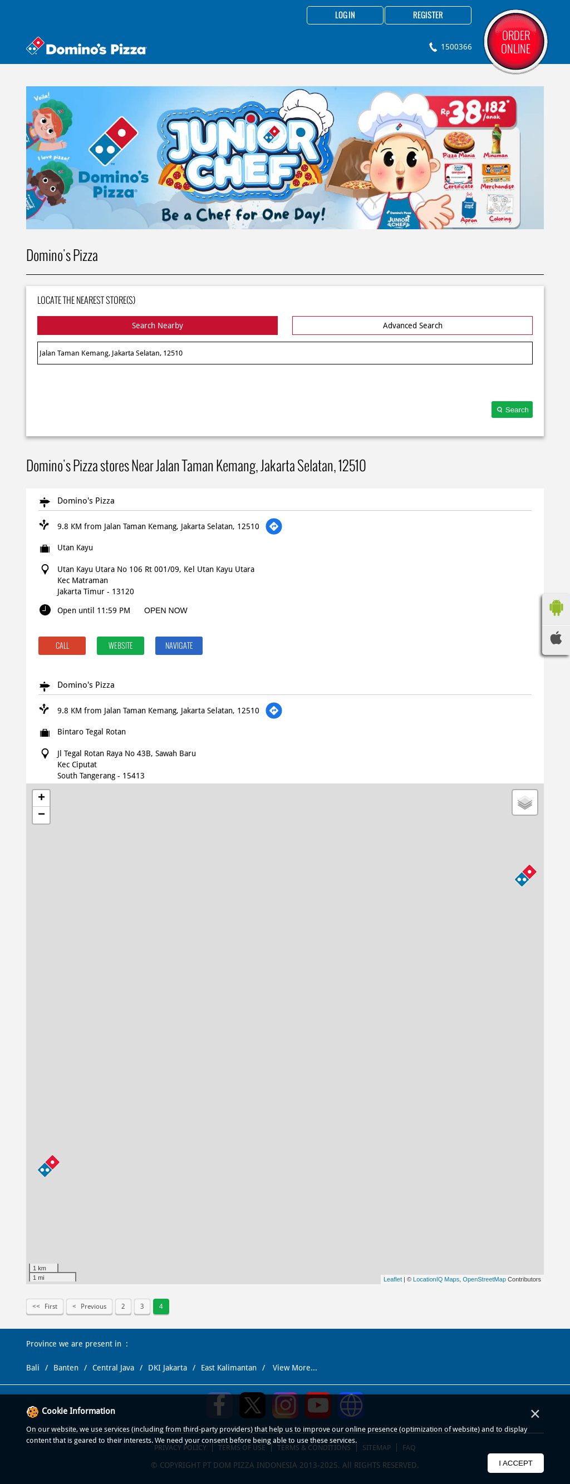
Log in (345, 15)
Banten (65, 1367)
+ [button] (41, 798)
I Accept (516, 1463)
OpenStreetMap (484, 1279)
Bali (33, 1367)
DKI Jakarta (167, 1367)
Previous (93, 1306)
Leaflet (393, 1279)
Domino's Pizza (86, 501)
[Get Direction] (274, 526)
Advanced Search (413, 325)
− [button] (41, 815)
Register (428, 15)
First (51, 1306)
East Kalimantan (229, 1367)
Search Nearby (157, 325)
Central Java (113, 1367)
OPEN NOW (166, 610)
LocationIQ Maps (436, 1279)
